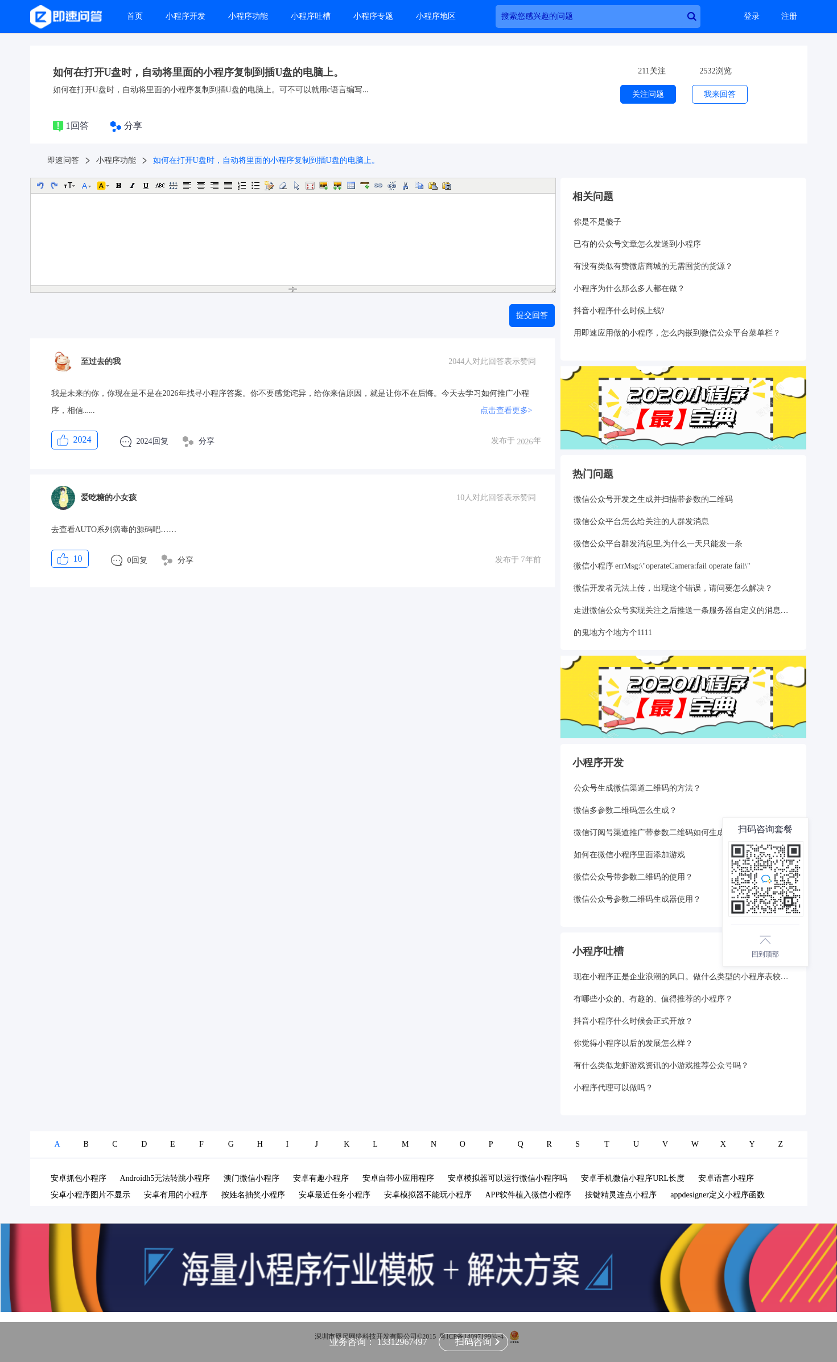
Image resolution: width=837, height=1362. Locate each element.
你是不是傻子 (597, 222)
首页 (135, 16)
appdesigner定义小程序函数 (717, 1195)
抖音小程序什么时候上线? (619, 310)
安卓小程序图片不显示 (90, 1195)
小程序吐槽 (311, 16)
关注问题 (648, 94)
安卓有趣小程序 (321, 1178)
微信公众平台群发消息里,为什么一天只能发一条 (658, 543)
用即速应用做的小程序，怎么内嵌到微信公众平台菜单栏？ (677, 333)
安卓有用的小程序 (176, 1195)
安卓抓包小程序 (78, 1178)
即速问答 (63, 160)
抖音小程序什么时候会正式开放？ (633, 1021)
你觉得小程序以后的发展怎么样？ (633, 1043)
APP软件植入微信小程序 (528, 1195)
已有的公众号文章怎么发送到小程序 (637, 244)
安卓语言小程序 (726, 1178)
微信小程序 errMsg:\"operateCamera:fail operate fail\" (662, 566)
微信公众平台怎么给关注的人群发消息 (641, 521)
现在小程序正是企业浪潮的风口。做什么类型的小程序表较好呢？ (683, 976)
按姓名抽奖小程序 (253, 1195)
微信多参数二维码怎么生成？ (625, 810)
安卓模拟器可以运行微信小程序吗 (507, 1178)
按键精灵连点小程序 (621, 1195)
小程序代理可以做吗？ (613, 1087)
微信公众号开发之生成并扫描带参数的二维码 (653, 499)
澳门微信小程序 (251, 1178)
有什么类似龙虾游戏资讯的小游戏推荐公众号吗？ (661, 1065)
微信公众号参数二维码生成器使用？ (637, 899)
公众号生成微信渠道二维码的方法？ (637, 788)
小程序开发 (185, 16)
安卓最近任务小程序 (334, 1195)
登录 (752, 16)
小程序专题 (373, 16)
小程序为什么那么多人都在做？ (629, 288)
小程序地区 (436, 16)
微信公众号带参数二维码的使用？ (633, 877)
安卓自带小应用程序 (398, 1178)
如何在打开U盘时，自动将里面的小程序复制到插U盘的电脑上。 (198, 72)
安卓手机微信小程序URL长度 (633, 1178)
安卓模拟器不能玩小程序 (428, 1195)
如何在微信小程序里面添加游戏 (629, 854)
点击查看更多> (506, 410)
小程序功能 (248, 16)
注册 (789, 16)
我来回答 (720, 94)
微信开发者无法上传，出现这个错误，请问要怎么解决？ (673, 588)
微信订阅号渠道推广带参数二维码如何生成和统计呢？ (669, 832)
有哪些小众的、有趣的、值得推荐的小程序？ (653, 999)
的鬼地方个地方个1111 (613, 632)
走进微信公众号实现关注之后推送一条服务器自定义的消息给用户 (683, 610)
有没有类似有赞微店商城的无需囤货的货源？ (653, 266)
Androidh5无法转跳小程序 (165, 1178)
